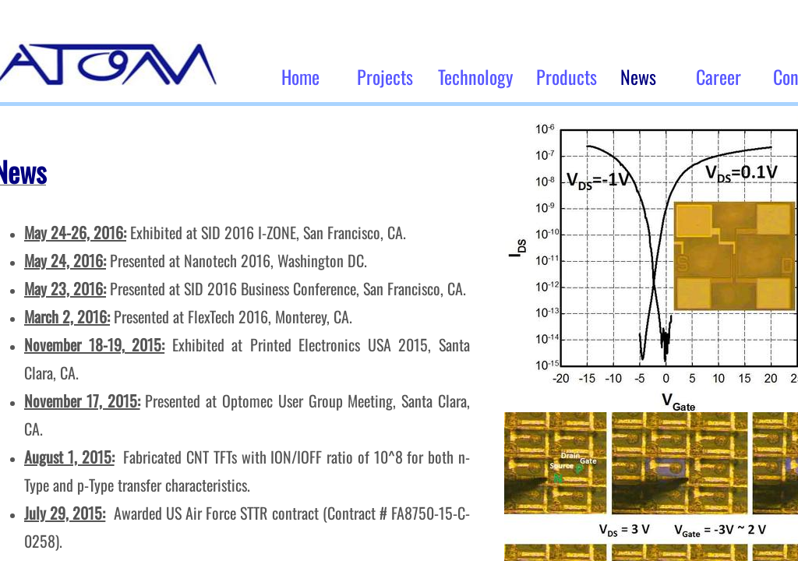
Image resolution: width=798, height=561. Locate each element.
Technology (475, 76)
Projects (385, 76)
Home (300, 76)
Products (566, 76)
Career (718, 76)
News (638, 76)
